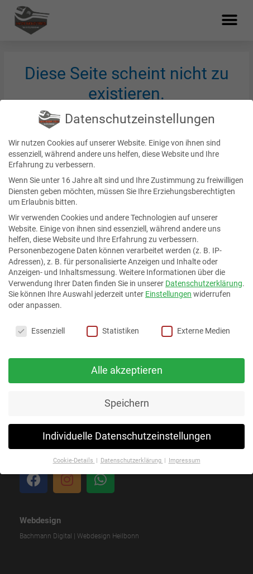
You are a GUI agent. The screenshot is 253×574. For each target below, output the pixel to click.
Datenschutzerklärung (203, 283)
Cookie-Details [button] (74, 460)
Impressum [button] (185, 460)
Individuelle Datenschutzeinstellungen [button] (126, 436)
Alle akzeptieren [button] (127, 370)
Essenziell (40, 331)
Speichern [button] (126, 403)
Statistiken (113, 331)
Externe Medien (195, 331)
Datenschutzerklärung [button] (132, 460)
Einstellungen (168, 294)
